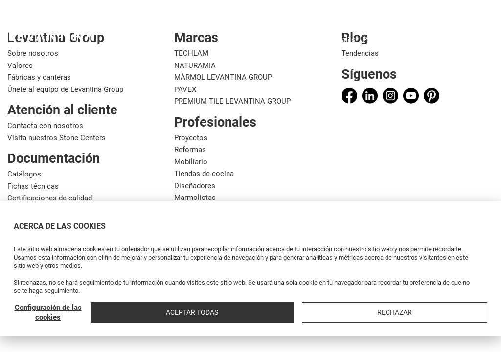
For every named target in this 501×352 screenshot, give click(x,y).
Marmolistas (195, 197)
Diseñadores (194, 185)
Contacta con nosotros (45, 125)
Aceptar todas (393, 312)
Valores (20, 65)
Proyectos (190, 137)
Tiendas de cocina (204, 173)
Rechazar (461, 312)
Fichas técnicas (33, 186)
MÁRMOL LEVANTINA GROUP (223, 77)
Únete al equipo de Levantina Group (65, 89)
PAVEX (185, 89)
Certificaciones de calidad (49, 198)
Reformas (190, 149)
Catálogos (24, 174)
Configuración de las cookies (316, 312)
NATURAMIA (195, 65)
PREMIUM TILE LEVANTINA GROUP (232, 101)
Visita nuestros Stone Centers (56, 137)
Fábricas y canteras (39, 77)
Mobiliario (190, 161)
